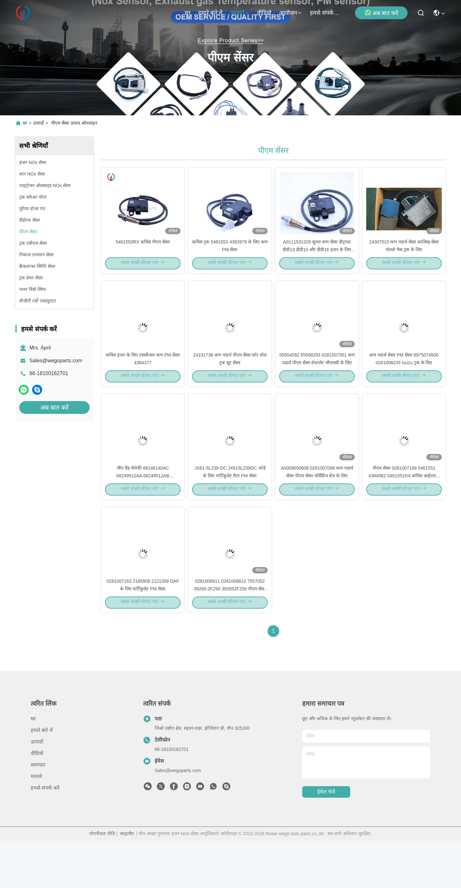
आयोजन (290, 13)
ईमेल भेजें (326, 839)
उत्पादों (239, 13)
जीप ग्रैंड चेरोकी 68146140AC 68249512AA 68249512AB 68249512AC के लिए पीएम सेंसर (143, 510)
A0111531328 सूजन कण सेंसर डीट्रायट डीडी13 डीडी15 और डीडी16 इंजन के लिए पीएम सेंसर (317, 261)
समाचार (38, 812)
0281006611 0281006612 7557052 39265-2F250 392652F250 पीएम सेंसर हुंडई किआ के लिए (230, 635)
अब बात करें (381, 12)
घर (187, 13)
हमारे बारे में (210, 13)
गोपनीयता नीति (102, 881)
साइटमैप (127, 881)
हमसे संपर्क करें (325, 13)
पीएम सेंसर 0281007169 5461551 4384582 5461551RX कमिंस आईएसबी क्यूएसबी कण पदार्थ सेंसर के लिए (404, 510)
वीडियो (264, 13)
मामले (36, 823)
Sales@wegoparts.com (55, 360)
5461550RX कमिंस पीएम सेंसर (143, 253)
